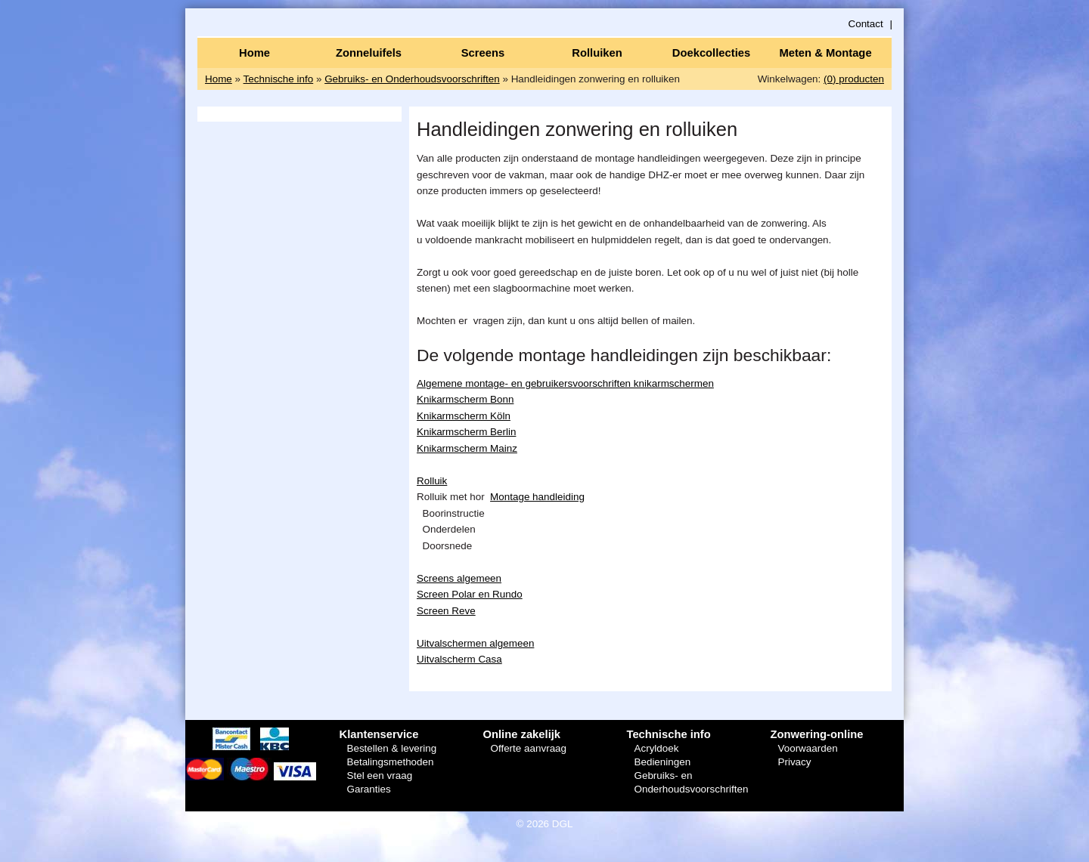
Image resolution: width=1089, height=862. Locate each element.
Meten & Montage (825, 53)
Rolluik (432, 481)
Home (254, 53)
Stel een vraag (379, 775)
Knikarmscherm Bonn (465, 399)
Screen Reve (446, 610)
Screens (482, 53)
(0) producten (854, 79)
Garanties (368, 789)
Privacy (794, 762)
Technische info (279, 79)
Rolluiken (597, 53)
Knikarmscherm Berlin (466, 431)
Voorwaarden (807, 748)
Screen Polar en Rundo (470, 594)
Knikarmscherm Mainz (467, 448)
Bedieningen (662, 762)
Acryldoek (656, 748)
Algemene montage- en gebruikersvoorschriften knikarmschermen (565, 383)
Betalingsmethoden (389, 762)
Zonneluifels (369, 53)
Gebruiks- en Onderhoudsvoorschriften (412, 79)
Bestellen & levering (391, 748)
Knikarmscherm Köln (463, 416)
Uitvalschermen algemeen (475, 643)
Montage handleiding (537, 496)
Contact (865, 23)
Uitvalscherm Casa (459, 659)
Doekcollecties (711, 53)
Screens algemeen (459, 578)
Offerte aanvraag (528, 748)
